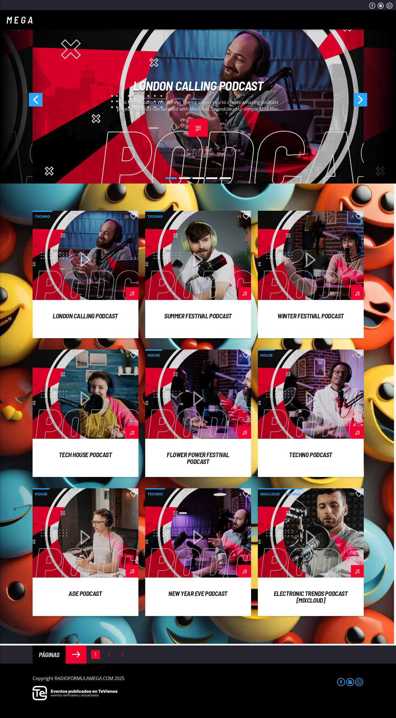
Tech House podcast (85, 455)
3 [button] (198, 178)
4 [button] (211, 178)
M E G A (19, 19)
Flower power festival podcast (198, 458)
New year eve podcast (198, 593)
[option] (198, 101)
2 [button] (184, 178)
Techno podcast (310, 455)
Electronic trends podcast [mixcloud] (311, 596)
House (153, 355)
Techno (42, 216)
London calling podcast (198, 85)
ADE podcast (85, 593)
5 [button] (225, 178)
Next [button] (375, 101)
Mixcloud (270, 494)
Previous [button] (21, 101)
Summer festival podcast (198, 316)
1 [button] (171, 178)
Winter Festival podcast (310, 316)
